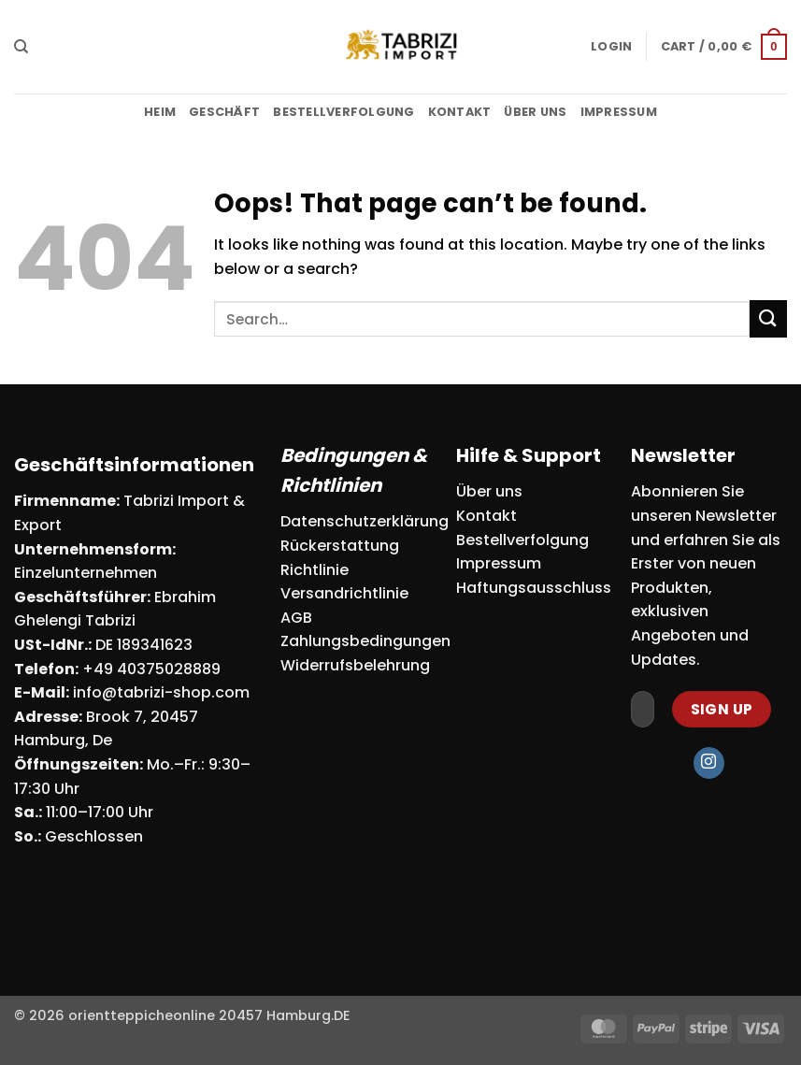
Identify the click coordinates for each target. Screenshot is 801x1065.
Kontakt (460, 112)
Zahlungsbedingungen (365, 641)
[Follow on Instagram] (709, 763)
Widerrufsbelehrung (355, 665)
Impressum (618, 112)
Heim (160, 112)
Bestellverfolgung (343, 112)
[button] (611, 46)
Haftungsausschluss (533, 587)
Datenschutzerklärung (364, 521)
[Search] (21, 47)
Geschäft (224, 112)
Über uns (535, 112)
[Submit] (768, 318)
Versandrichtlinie (344, 593)
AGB (296, 617)
